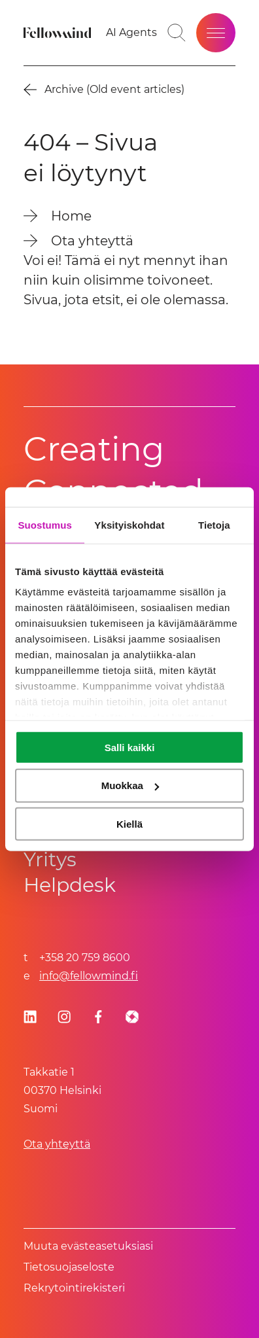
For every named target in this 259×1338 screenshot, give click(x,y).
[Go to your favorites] (131, 32)
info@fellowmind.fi (88, 976)
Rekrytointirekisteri (74, 1288)
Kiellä (129, 824)
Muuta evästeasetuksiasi (88, 1246)
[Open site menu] (215, 32)
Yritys (50, 859)
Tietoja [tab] (214, 524)
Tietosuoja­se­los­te (69, 1267)
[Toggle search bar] (176, 33)
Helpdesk (70, 885)
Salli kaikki (130, 746)
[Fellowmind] (59, 33)
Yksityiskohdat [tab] (129, 524)
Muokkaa (130, 785)
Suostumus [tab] (45, 524)
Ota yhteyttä (57, 1144)
